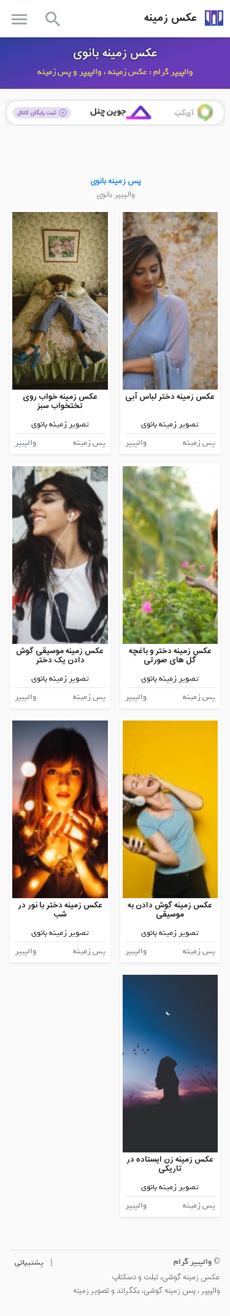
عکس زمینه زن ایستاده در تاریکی (169, 1164)
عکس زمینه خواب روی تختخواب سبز (60, 401)
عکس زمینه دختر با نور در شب (60, 910)
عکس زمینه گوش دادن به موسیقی (170, 910)
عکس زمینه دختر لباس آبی (170, 396)
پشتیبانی (29, 1262)
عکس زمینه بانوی (115, 53)
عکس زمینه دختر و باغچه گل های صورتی (170, 655)
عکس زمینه (170, 18)
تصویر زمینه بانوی (170, 424)
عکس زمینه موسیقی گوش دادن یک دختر (60, 655)
